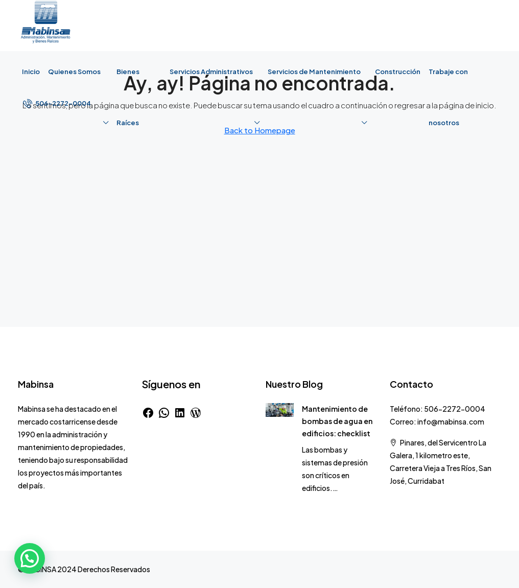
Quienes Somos (74, 71)
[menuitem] (57, 103)
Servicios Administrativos (211, 71)
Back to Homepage (259, 130)
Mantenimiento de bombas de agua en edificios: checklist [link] (337, 421)
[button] (29, 558)
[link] (280, 408)
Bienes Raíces (127, 97)
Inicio (31, 71)
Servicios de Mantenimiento (314, 71)
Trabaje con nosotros (448, 97)
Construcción (397, 71)
